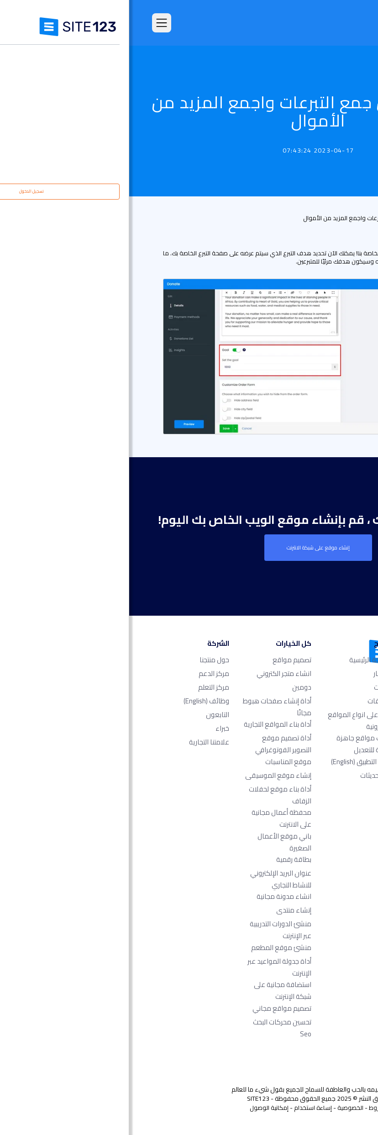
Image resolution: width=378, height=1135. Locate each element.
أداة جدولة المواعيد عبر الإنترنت (150, 967)
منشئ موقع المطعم (152, 947)
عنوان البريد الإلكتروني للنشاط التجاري (151, 879)
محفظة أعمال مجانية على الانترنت (152, 818)
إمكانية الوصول (140, 1107)
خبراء (93, 728)
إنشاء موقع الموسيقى (149, 775)
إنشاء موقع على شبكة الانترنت (189, 548)
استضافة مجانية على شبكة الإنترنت (153, 990)
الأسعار (254, 673)
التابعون (88, 714)
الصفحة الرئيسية (242, 659)
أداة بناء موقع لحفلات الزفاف (151, 795)
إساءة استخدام (184, 1107)
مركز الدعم (84, 673)
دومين (172, 687)
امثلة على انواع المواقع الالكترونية (231, 720)
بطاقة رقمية (164, 859)
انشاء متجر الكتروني (154, 673)
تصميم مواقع (162, 659)
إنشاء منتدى (164, 910)
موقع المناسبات (159, 761)
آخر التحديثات (247, 775)
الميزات (254, 687)
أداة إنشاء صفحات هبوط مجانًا (148, 706)
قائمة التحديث (336, 217)
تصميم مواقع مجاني (152, 1008)
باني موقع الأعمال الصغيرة (155, 842)
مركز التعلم (84, 687)
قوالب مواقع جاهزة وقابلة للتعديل (235, 743)
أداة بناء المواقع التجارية (148, 724)
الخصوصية (221, 1107)
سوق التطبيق (233, 761)
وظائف (77, 700)
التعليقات (251, 700)
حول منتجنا (85, 659)
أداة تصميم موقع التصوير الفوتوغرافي (154, 743)
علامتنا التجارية (80, 742)
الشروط (249, 1107)
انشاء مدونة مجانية (154, 896)
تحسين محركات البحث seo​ (153, 1027)
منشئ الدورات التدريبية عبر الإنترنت (151, 929)
